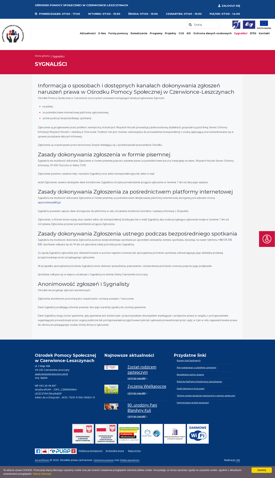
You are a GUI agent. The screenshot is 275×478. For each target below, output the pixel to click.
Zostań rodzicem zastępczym (142, 369)
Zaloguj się (231, 5)
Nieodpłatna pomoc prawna (193, 377)
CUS (181, 32)
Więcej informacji (42, 473)
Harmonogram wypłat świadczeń (195, 415)
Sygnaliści (240, 32)
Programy (156, 32)
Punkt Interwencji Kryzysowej (193, 394)
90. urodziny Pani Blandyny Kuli (142, 407)
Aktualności (88, 32)
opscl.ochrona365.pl (49, 201)
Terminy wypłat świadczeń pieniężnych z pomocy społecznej (205, 404)
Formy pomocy (118, 32)
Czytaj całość (137, 377)
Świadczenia (138, 32)
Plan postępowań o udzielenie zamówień (200, 368)
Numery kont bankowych (191, 360)
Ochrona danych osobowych (212, 32)
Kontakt (264, 32)
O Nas (102, 32)
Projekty (170, 32)
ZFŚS (253, 32)
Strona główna (44, 56)
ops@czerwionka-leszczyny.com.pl (54, 373)
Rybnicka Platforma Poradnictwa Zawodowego (203, 385)
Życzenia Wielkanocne (147, 386)
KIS (189, 32)
